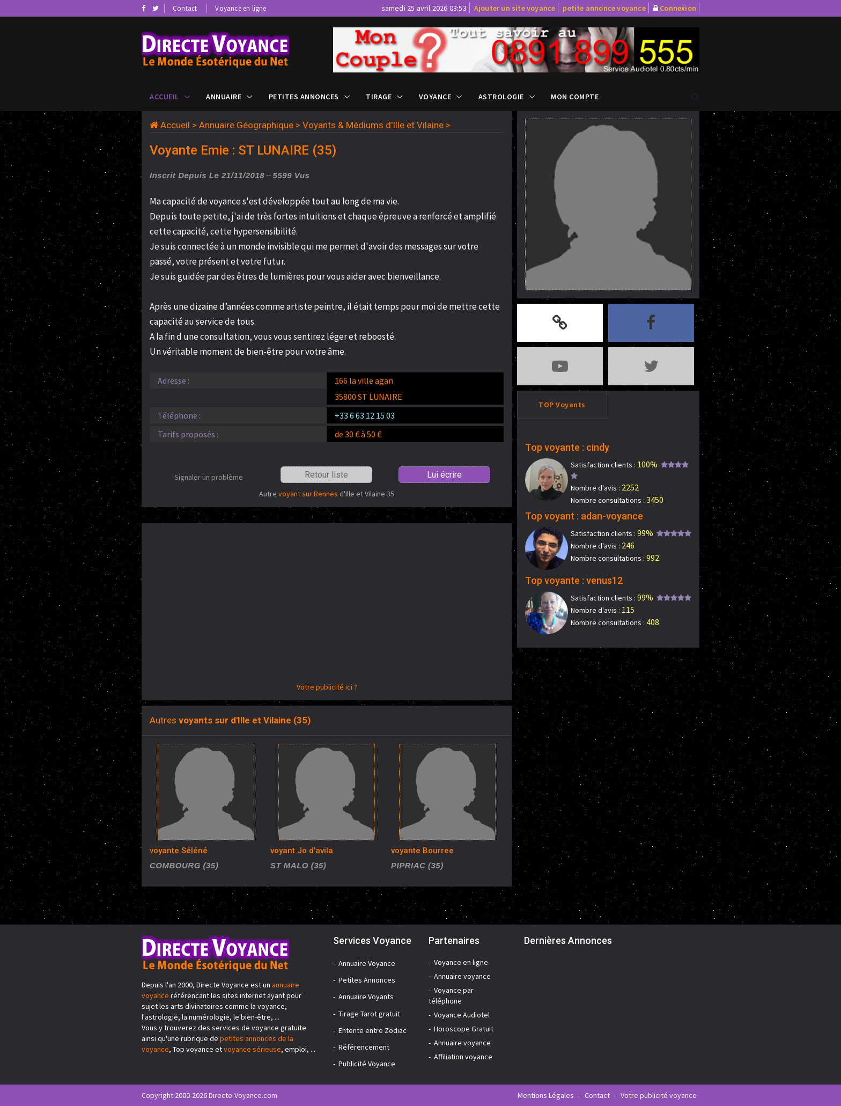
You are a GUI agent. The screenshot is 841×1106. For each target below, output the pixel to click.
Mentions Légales (546, 1095)
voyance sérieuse (252, 1049)
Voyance (435, 96)
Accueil (164, 96)
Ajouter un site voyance (515, 8)
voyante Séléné (179, 850)
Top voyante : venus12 (574, 580)
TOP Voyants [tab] (562, 404)
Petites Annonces (304, 96)
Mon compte (575, 96)
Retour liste (326, 475)
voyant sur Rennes (308, 494)
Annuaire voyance (462, 976)
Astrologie (501, 96)
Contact (185, 8)
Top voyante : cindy (567, 447)
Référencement (363, 1047)
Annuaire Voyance (366, 963)
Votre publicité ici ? (327, 687)
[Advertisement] (327, 606)
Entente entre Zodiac (372, 1030)
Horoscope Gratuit (463, 1029)
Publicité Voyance (366, 1063)
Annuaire (223, 96)
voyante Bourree (422, 850)
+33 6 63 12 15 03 (365, 415)
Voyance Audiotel (462, 1015)
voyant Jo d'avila (301, 850)
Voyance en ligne (240, 8)
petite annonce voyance (604, 8)
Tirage (379, 96)
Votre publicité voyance (659, 1095)
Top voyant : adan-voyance (584, 516)
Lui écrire (444, 475)
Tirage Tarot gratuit (369, 1014)
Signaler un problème (208, 477)
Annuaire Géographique (246, 125)
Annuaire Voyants (366, 996)
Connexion (678, 8)
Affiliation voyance (463, 1056)
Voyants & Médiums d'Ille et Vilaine (373, 125)
